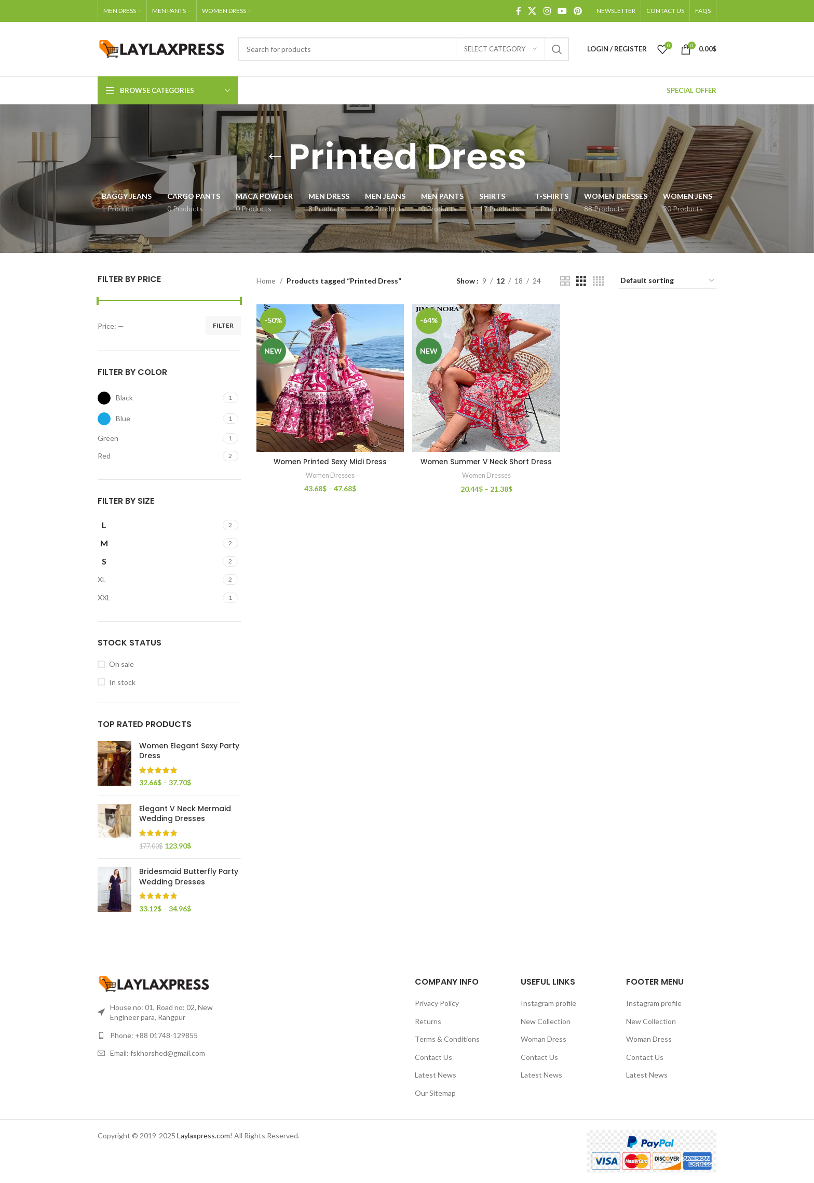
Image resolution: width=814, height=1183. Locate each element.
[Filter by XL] (159, 579)
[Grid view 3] (581, 281)
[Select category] (500, 49)
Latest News (435, 1074)
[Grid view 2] (565, 281)
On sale (121, 664)
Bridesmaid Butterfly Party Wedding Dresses (188, 877)
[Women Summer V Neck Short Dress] (486, 377)
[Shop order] (667, 281)
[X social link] (532, 11)
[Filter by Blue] (159, 419)
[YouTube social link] (562, 11)
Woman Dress (543, 1038)
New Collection (546, 1021)
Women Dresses (329, 473)
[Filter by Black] (159, 398)
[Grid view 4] (598, 281)
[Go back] (275, 156)
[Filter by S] (159, 561)
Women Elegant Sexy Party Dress (189, 751)
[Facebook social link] (518, 11)
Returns (428, 1021)
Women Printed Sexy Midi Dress (330, 460)
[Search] (403, 49)
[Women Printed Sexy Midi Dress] (329, 377)
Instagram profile (548, 1003)
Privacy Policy (437, 1003)
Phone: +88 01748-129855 (154, 1035)
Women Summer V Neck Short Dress (486, 460)
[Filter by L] (159, 525)
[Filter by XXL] (159, 598)
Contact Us (433, 1057)
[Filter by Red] (159, 456)
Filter (223, 325)
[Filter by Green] (159, 438)
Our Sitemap (435, 1092)
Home (266, 280)
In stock (122, 682)
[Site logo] (162, 48)
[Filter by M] (159, 543)
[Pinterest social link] (578, 11)
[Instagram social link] (547, 11)
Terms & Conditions (447, 1038)
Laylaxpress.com (203, 1135)
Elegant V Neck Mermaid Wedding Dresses (185, 814)
